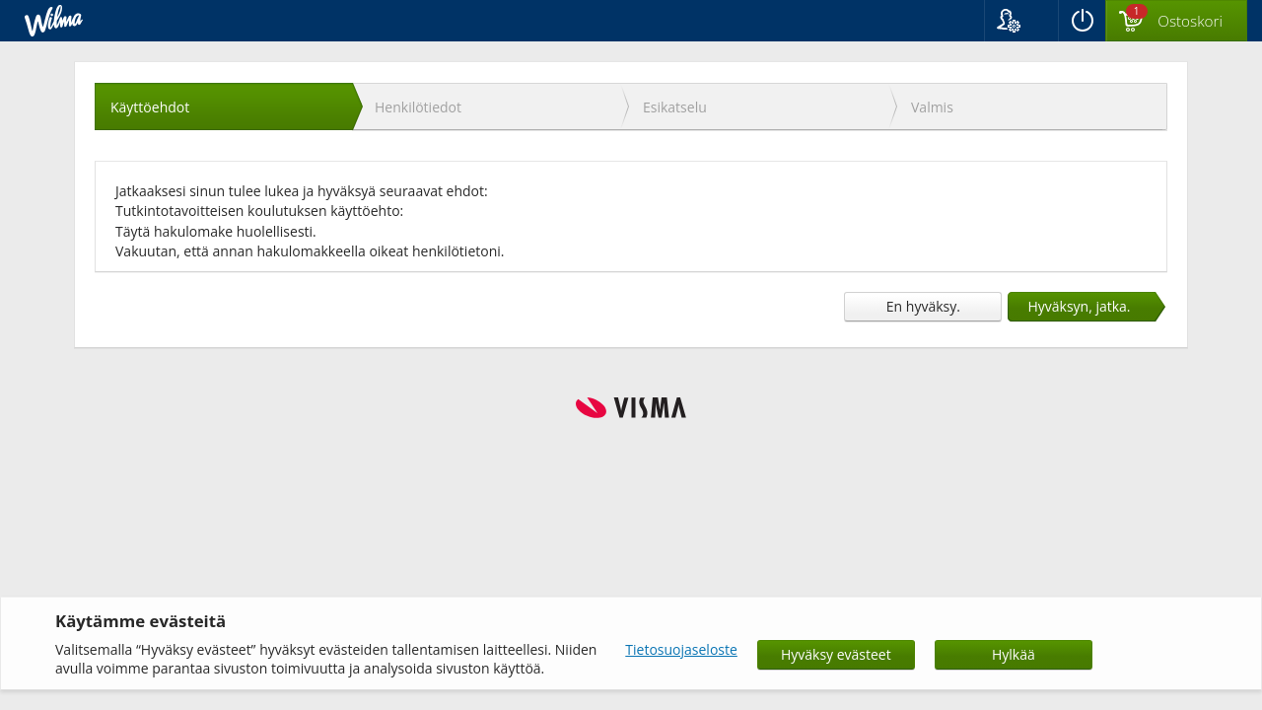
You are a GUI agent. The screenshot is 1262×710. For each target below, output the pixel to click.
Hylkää (1013, 654)
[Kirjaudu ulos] (1081, 20)
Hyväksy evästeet (836, 654)
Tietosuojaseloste (681, 649)
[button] (1021, 20)
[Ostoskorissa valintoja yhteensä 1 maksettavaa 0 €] (1176, 21)
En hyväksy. (923, 306)
